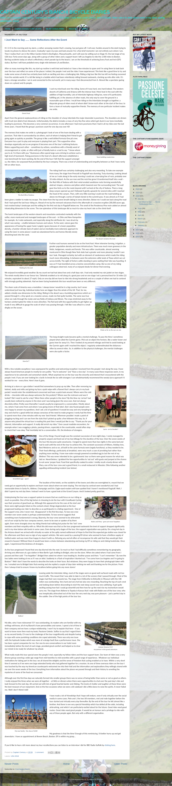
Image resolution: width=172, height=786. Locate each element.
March (140, 219)
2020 (138, 189)
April (140, 215)
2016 (138, 233)
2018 (138, 196)
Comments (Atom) (22, 769)
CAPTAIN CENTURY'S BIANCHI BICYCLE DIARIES (55, 12)
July (139, 199)
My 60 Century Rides (55, 29)
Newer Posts (12, 763)
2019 (138, 192)
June (140, 208)
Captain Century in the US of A (28, 29)
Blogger (100, 779)
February (141, 222)
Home (7, 29)
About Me (73, 29)
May (140, 212)
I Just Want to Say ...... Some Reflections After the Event (36, 40)
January (141, 225)
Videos (85, 29)
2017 (138, 230)
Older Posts (120, 763)
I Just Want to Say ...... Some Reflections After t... (148, 203)
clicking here (110, 745)
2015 (138, 237)
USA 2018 (15, 756)
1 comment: (39, 752)
